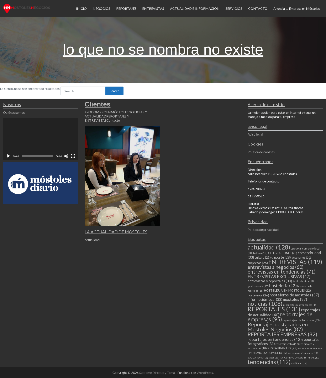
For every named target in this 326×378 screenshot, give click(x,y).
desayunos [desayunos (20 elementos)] (301, 257)
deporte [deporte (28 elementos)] (281, 257)
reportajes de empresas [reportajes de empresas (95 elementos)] (280, 317)
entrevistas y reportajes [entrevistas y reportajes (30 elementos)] (270, 281)
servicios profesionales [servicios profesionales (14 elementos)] (303, 353)
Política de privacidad (263, 229)
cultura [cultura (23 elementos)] (263, 257)
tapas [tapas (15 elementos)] (274, 357)
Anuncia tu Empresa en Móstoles (296, 8)
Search (114, 91)
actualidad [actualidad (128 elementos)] (269, 247)
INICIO (81, 8)
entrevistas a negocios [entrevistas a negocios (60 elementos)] (276, 267)
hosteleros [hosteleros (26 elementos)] (258, 295)
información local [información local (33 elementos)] (265, 299)
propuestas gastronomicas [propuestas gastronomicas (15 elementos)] (300, 304)
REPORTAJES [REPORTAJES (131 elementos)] (274, 309)
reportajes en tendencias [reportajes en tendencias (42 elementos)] (275, 339)
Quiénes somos (14, 112)
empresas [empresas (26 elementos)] (258, 263)
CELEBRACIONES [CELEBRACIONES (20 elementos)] (282, 253)
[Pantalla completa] (73, 156)
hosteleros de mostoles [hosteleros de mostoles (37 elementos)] (294, 294)
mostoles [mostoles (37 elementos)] (295, 299)
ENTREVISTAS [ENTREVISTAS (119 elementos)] (295, 261)
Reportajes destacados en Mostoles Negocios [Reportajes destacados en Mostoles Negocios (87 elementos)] (278, 327)
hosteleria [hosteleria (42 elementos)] (283, 285)
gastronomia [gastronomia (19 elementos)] (258, 286)
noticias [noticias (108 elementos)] (265, 303)
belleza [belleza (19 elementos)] (260, 253)
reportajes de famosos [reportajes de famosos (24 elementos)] (302, 320)
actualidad (92, 240)
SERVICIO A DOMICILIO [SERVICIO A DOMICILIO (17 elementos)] (270, 353)
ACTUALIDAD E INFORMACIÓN (195, 8)
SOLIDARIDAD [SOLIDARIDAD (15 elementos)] (258, 357)
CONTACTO (257, 8)
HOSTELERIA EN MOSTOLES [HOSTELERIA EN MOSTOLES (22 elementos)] (287, 290)
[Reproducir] (8, 156)
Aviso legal (255, 134)
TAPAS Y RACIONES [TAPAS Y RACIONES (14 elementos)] (293, 357)
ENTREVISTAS (153, 8)
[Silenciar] (66, 156)
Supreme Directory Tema (157, 372)
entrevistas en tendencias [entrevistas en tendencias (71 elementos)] (282, 272)
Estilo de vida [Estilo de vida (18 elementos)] (304, 281)
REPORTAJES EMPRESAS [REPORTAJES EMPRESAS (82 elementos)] (282, 334)
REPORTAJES (126, 8)
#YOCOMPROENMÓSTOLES (106, 112)
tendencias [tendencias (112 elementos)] (269, 361)
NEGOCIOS (101, 8)
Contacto (113, 120)
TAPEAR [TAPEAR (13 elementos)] (312, 357)
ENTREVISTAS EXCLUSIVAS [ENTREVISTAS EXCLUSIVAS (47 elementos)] (279, 276)
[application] (40, 139)
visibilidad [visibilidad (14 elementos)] (299, 363)
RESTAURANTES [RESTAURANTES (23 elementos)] (282, 348)
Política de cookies (261, 152)
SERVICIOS (234, 8)
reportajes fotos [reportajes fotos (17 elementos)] (287, 344)
